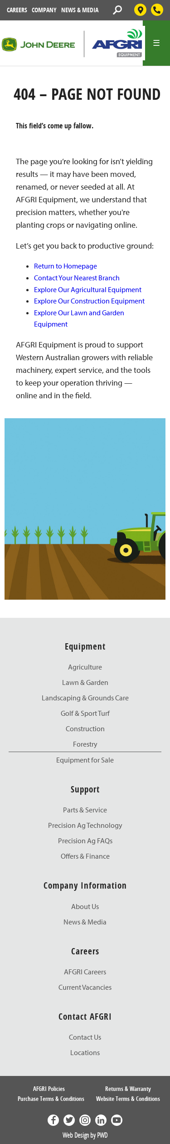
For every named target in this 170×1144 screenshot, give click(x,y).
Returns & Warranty (128, 1089)
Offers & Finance (85, 855)
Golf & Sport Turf (85, 713)
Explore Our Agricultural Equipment (87, 289)
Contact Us (85, 1036)
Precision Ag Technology (85, 825)
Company (44, 9)
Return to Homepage (65, 265)
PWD (102, 1134)
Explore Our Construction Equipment (89, 300)
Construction (85, 728)
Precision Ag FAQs (85, 840)
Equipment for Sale (85, 759)
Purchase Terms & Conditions (51, 1099)
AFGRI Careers (85, 971)
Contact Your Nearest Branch (77, 277)
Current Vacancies (85, 987)
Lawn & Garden (85, 682)
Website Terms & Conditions (128, 1099)
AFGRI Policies (49, 1089)
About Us (85, 906)
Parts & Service (85, 809)
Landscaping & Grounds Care (85, 697)
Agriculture (85, 666)
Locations (85, 1052)
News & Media (79, 9)
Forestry (85, 743)
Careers (17, 9)
